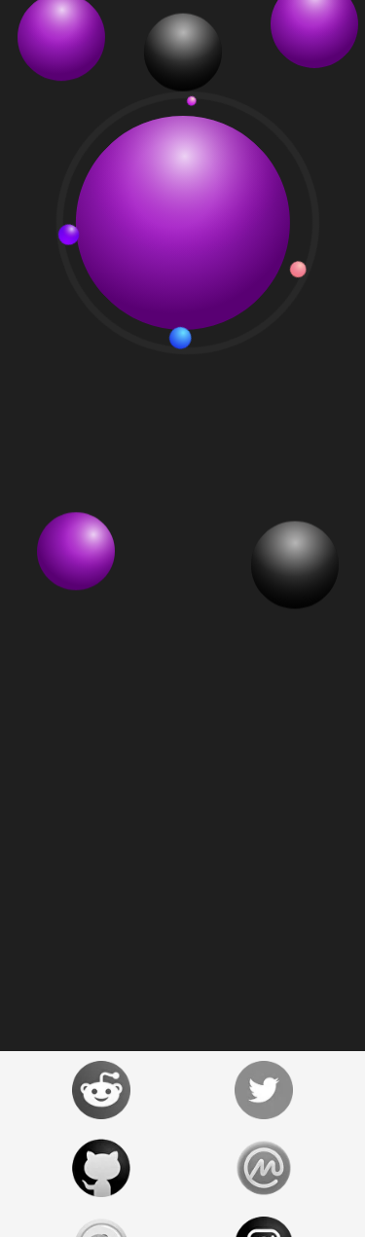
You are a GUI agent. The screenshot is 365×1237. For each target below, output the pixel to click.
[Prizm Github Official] (101, 1168)
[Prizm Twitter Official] (265, 1090)
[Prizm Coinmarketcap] (265, 1168)
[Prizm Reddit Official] (101, 1090)
